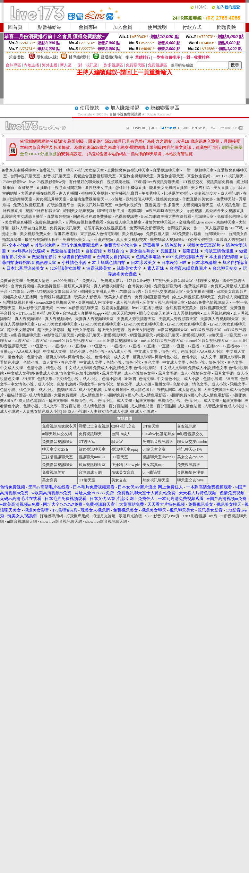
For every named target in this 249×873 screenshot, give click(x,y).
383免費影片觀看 (186, 234)
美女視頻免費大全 (35, 234)
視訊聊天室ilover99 (158, 457)
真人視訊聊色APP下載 (224, 228)
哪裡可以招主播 (110, 210)
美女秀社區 (200, 187)
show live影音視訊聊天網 (61, 521)
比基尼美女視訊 (177, 193)
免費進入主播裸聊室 (18, 170)
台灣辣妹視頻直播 (17, 302)
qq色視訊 (194, 210)
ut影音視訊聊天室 (173, 329)
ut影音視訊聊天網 (22, 521)
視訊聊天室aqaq (124, 449)
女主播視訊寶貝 (124, 193)
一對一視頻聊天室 (198, 170)
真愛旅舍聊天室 (170, 176)
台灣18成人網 (90, 472)
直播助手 (44, 187)
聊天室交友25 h (55, 449)
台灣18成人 (121, 434)
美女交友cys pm (190, 457)
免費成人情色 (37, 280)
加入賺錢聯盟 (124, 107)
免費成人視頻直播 (233, 297)
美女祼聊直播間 (18, 222)
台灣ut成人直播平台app (82, 313)
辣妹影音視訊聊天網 (36, 308)
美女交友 (119, 480)
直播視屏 (25, 187)
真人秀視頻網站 (186, 313)
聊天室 (117, 441)
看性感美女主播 (98, 187)
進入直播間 (68, 193)
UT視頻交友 (193, 182)
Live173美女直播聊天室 (58, 324)
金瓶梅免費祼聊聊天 (87, 199)
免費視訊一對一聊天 (56, 170)
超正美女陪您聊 (20, 329)
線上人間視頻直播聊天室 (193, 297)
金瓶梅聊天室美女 (181, 308)
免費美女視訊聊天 (65, 228)
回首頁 (15, 27)
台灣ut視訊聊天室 (25, 176)
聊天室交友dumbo (192, 441)
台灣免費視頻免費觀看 (84, 222)
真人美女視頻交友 (131, 239)
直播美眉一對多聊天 (162, 205)
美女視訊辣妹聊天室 (94, 205)
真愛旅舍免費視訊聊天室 (128, 170)
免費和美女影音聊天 (146, 228)
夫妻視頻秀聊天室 (198, 205)
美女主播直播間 (199, 291)
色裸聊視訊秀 (126, 216)
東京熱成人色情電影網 (100, 234)
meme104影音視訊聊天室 (77, 308)
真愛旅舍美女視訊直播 (224, 210)
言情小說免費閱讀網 (125, 114)
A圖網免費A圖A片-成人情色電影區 (136, 395)
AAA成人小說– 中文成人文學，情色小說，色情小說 (60, 351)
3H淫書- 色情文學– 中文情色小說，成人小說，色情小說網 (71, 379)
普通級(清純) (112, 57)
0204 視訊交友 (123, 426)
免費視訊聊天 (90, 434)
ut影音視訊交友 (190, 434)
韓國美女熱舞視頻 (78, 210)
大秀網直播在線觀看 (38, 193)
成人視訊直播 (127, 302)
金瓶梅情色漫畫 (190, 472)
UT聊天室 (150, 426)
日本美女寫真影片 (231, 291)
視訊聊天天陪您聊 (120, 313)
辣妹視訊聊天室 (213, 308)
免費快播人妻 (157, 234)
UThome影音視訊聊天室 (39, 313)
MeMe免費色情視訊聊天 (208, 302)
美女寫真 (49, 480)
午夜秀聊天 (151, 193)
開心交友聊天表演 (154, 313)
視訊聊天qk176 (189, 449)
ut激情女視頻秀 (128, 205)
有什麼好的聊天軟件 (86, 182)
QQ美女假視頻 (200, 239)
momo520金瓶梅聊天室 (55, 302)
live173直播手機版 (147, 308)
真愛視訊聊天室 (166, 170)
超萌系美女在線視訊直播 (105, 228)
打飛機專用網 (51, 516)
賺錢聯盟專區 (164, 107)
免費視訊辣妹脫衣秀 (59, 426)
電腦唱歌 (135, 210)
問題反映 (226, 27)
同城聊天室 (204, 216)
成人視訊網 (230, 193)
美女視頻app (132, 234)
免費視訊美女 (53, 472)
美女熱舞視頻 (48, 286)
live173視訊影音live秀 (47, 182)
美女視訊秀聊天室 (51, 199)
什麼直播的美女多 (197, 199)
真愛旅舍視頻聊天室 (136, 176)
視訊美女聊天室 (90, 170)
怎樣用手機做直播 (130, 187)
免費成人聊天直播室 (124, 222)
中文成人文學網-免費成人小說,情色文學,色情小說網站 (111, 368)
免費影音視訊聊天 (57, 441)
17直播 (134, 346)
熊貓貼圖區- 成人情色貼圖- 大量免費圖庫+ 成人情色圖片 (105, 389)
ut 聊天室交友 (154, 449)
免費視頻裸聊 (195, 286)
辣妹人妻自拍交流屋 (29, 228)
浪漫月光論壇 (104, 516)
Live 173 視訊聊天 (228, 176)
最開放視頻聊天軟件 (42, 239)
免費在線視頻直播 (28, 205)
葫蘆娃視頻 (103, 239)
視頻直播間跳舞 (68, 187)
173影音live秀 (138, 280)
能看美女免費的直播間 (168, 187)
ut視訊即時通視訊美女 (165, 210)
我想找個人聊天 (140, 199)
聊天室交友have (190, 480)
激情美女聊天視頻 (160, 222)
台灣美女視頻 (139, 286)
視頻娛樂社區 (118, 182)
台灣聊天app (214, 234)
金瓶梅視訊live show (196, 222)
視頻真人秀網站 (77, 286)
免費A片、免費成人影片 (103, 280)
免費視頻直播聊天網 (151, 297)
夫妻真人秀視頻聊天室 (94, 319)
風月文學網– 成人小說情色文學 (128, 373)
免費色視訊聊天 (48, 222)
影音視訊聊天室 (56, 176)
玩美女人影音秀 (87, 297)
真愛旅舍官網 (198, 176)
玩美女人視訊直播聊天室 (163, 302)
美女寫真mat (153, 464)
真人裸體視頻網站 (109, 286)
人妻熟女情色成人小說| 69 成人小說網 (54, 411)
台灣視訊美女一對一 (184, 228)
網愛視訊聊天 (88, 335)
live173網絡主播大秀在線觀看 (166, 216)
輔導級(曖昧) (79, 57)
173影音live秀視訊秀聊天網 (156, 182)
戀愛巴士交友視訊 (94, 426)
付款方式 (192, 27)
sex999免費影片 (66, 280)
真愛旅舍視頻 (58, 216)
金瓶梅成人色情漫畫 (95, 302)
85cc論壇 (115, 199)
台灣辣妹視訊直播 (55, 297)
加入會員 (122, 27)
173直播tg (38, 346)
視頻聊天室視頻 (94, 193)
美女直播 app (224, 187)
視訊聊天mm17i (92, 457)
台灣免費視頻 (22, 286)
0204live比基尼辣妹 (158, 434)
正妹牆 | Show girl (126, 464)
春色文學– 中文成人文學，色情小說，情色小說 (101, 362)
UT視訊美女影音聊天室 (173, 280)
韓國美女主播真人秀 (97, 291)
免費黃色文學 (11, 280)
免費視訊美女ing (76, 239)
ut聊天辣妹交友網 (57, 434)
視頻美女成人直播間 (19, 297)
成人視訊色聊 (228, 205)
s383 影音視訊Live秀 (162, 516)
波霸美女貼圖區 (115, 308)
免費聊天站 (226, 199)
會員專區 (88, 27)
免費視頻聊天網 (167, 286)
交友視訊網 (186, 426)
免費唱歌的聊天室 (232, 216)
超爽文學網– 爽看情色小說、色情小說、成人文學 (87, 357)
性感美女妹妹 (167, 199)
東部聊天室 (226, 222)
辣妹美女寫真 (122, 472)
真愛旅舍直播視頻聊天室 (94, 176)
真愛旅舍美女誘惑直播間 (22, 216)
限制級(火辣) (47, 57)
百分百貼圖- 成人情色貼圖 (83, 406)
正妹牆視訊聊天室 (57, 457)
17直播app (210, 346)
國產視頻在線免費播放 (92, 216)
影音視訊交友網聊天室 (163, 291)
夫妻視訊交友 (205, 193)
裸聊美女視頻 (207, 280)
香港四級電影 (65, 234)
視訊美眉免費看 (219, 182)
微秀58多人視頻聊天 (167, 239)
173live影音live (13, 182)
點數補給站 (50, 27)
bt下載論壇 (151, 472)
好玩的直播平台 (60, 205)
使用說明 (157, 27)
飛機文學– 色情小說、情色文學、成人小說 (115, 384)
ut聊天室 (216, 335)
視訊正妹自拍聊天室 (42, 210)
